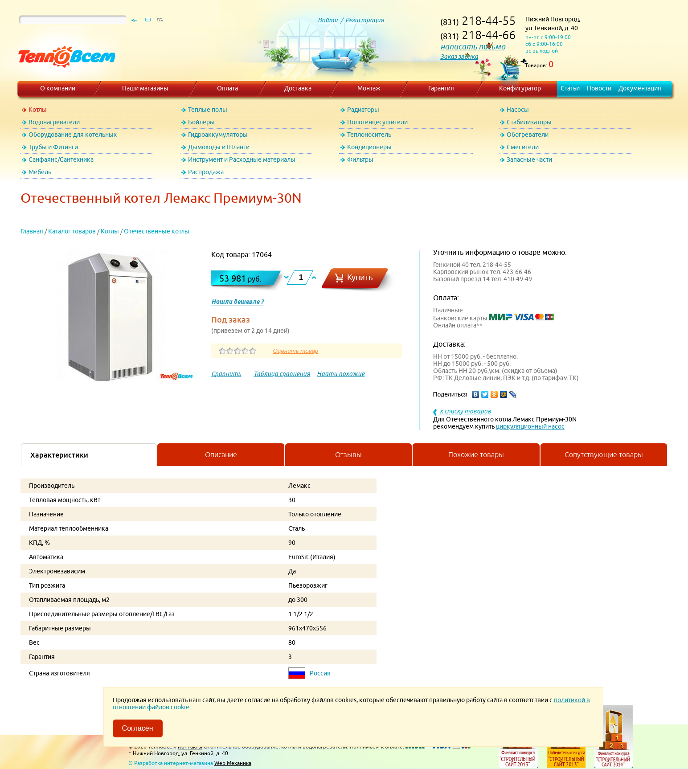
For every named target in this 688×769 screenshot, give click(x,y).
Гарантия (441, 88)
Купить (360, 277)
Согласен (137, 728)
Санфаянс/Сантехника (61, 159)
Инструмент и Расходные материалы (241, 159)
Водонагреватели (54, 122)
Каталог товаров (72, 231)
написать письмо (472, 46)
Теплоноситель (369, 134)
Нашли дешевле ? (237, 301)
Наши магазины (145, 88)
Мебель (40, 172)
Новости (599, 88)
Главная (31, 231)
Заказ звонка (459, 56)
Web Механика (232, 763)
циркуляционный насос (530, 426)
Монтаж (369, 88)
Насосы (518, 109)
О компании (57, 88)
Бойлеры (201, 122)
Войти (328, 20)
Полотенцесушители (377, 122)
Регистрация (364, 20)
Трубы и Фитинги (53, 147)
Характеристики (59, 454)
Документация (639, 88)
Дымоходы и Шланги (219, 147)
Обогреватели (528, 134)
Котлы (38, 109)
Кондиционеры (369, 147)
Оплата (227, 88)
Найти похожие (340, 373)
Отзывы (348, 454)
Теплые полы (207, 109)
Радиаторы (363, 109)
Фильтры (360, 159)
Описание (221, 454)
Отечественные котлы (156, 231)
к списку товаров (465, 411)
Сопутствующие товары (604, 454)
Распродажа (206, 172)
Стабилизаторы (529, 122)
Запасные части (529, 159)
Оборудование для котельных (73, 134)
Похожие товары (476, 454)
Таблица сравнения (282, 373)
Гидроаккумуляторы (218, 134)
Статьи (570, 88)
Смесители (523, 147)
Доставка (297, 88)
